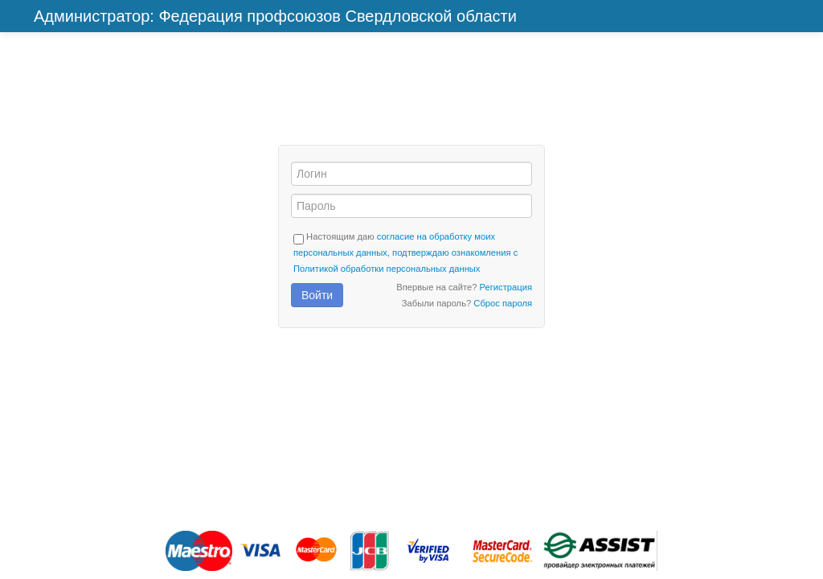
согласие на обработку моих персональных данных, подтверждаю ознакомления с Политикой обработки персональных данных (405, 252)
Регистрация (506, 287)
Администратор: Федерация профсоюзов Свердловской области (275, 16)
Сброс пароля (502, 303)
